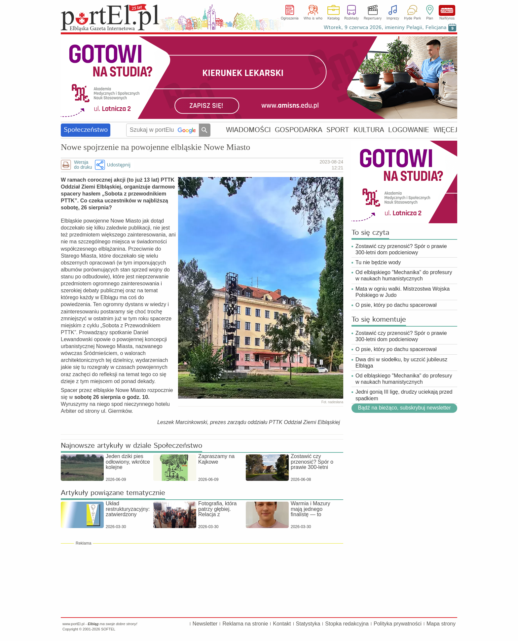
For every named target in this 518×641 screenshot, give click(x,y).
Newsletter (205, 623)
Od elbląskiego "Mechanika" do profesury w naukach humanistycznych (403, 275)
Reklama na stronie (245, 623)
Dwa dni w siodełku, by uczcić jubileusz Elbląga (401, 363)
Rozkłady (351, 18)
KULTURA (368, 130)
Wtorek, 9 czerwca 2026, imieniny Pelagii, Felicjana (385, 27)
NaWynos (447, 10)
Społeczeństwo (86, 130)
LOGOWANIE (408, 130)
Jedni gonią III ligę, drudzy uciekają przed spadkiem (404, 395)
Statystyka (308, 623)
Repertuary (373, 18)
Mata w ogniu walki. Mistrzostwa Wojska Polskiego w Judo (402, 292)
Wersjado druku (83, 165)
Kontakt (282, 623)
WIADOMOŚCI (248, 130)
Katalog (333, 18)
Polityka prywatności (398, 623)
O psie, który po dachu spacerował (395, 305)
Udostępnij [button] (118, 164)
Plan (429, 18)
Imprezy (393, 18)
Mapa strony (441, 623)
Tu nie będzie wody (378, 262)
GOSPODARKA (298, 130)
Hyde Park (412, 18)
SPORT (337, 130)
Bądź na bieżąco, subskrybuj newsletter (404, 407)
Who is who (313, 18)
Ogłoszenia (290, 18)
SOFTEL (108, 629)
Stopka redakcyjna (347, 623)
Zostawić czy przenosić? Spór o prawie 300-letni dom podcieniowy (401, 249)
